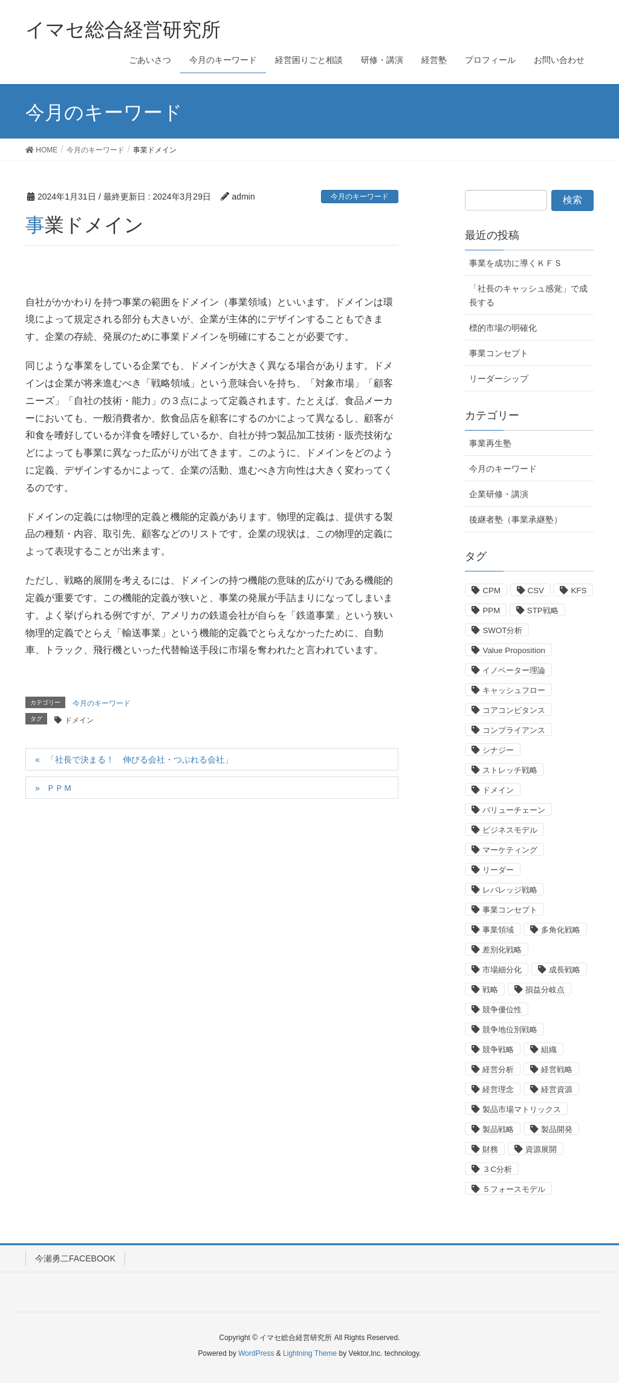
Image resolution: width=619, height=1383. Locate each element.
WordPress (256, 1353)
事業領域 (498, 929)
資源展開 (541, 1149)
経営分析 (498, 1069)
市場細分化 (502, 969)
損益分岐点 (545, 989)
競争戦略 (498, 1049)
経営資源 (556, 1089)
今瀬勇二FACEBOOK (75, 1258)
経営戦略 (556, 1069)
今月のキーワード (360, 196)
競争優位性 (502, 1009)
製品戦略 (498, 1129)
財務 (490, 1149)
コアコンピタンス (513, 710)
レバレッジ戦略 (509, 889)
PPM (491, 610)
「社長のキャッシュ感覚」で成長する (528, 295)
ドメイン (79, 720)
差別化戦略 (502, 949)
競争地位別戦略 (509, 1029)
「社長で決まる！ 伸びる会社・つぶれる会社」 (140, 759)
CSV (536, 590)
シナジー (498, 750)
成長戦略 (564, 969)
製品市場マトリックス (521, 1109)
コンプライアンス (513, 730)
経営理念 (498, 1089)
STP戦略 (543, 610)
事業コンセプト (498, 353)
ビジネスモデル (509, 830)
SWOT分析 (502, 630)
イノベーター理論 (513, 670)
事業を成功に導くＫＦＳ (515, 263)
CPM (491, 590)
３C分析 (497, 1169)
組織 (549, 1049)
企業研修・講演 (498, 494)
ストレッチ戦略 (509, 770)
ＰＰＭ (59, 788)
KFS (578, 590)
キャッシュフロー (513, 690)
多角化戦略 (560, 929)
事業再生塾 (490, 443)
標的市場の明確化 (503, 328)
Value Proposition (513, 650)
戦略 (490, 989)
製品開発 (556, 1129)
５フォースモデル (513, 1189)
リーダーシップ (498, 378)
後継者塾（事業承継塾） (515, 519)
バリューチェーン (513, 810)
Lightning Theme (310, 1353)
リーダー (498, 869)
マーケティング (509, 849)
